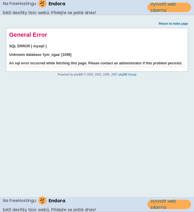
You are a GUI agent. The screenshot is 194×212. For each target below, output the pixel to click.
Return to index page (173, 23)
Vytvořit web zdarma (163, 7)
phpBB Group (128, 74)
